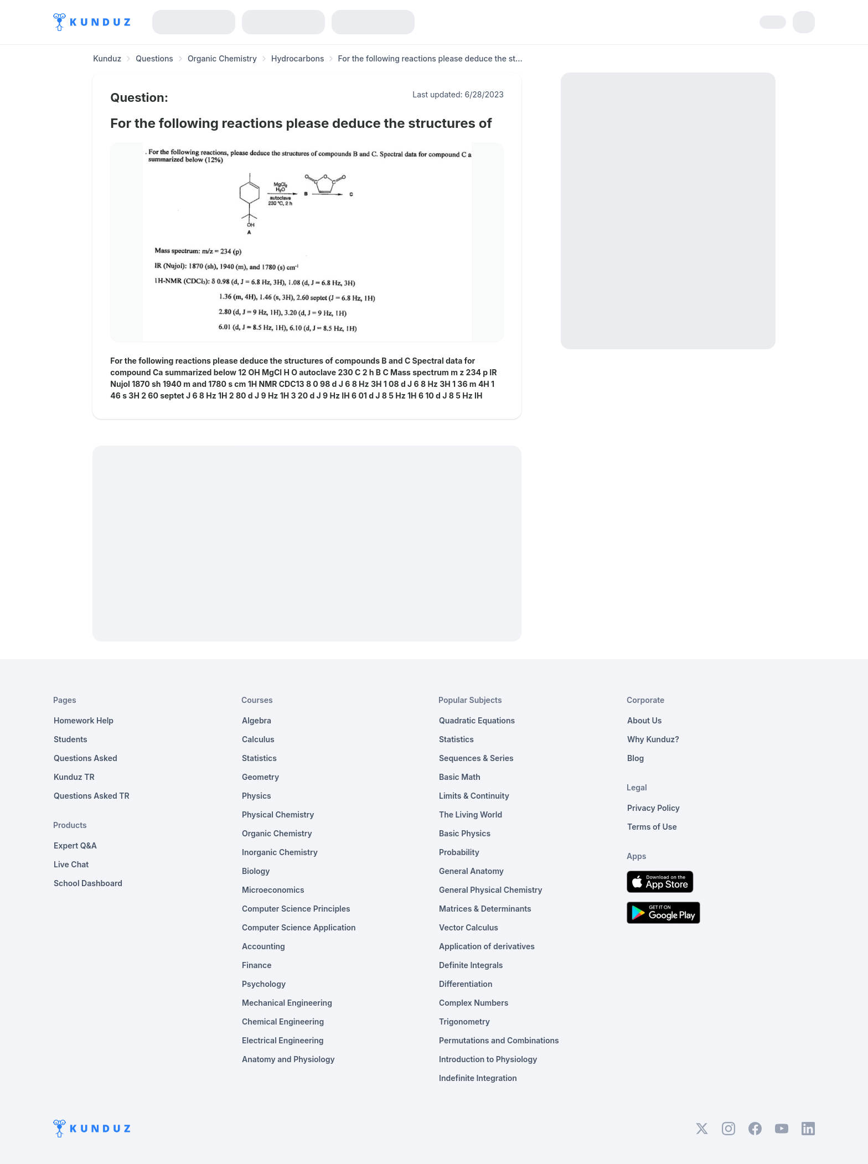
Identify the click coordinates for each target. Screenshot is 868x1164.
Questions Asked (85, 758)
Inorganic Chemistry (280, 852)
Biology (256, 871)
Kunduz (107, 58)
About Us (644, 720)
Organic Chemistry (222, 58)
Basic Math (459, 777)
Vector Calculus (468, 927)
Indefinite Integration (478, 1078)
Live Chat (71, 864)
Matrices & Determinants (485, 908)
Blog (635, 758)
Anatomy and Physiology (288, 1059)
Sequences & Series (476, 758)
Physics (256, 795)
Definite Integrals (471, 965)
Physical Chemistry (278, 814)
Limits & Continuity (474, 795)
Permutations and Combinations (499, 1040)
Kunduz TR (74, 777)
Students (70, 739)
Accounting (263, 946)
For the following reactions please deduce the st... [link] (430, 58)
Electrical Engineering (283, 1040)
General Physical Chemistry (490, 889)
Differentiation (465, 984)
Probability (459, 852)
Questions (154, 58)
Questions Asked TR (92, 795)
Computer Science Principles (296, 908)
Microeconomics (273, 889)
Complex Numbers (473, 1002)
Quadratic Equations (477, 720)
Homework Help (83, 720)
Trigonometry (464, 1021)
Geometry (260, 777)
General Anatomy (471, 871)
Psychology (264, 984)
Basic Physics (464, 833)
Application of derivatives (487, 946)
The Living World (470, 814)
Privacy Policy (653, 808)
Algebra (256, 720)
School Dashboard (88, 883)
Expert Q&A (75, 845)
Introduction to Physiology (488, 1059)
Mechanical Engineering (287, 1002)
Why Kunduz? (653, 739)
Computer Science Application (299, 927)
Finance (257, 965)
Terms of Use (652, 826)
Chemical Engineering (283, 1021)
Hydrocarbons (297, 58)
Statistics (259, 758)
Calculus (258, 739)
